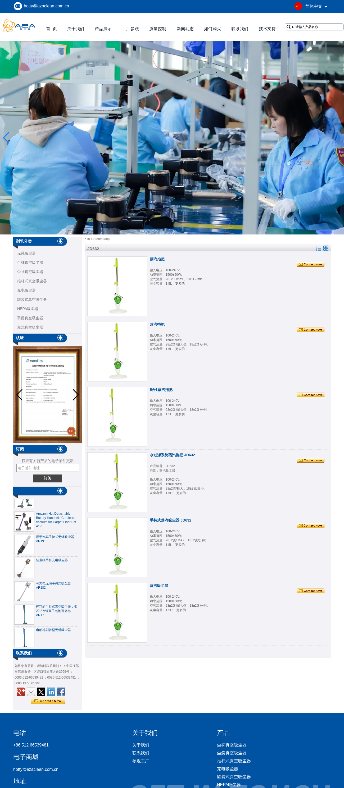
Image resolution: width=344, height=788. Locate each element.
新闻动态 (185, 28)
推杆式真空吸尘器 (32, 281)
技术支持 (267, 28)
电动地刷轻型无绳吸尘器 (53, 631)
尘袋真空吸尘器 (30, 272)
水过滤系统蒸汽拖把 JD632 (172, 455)
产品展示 (103, 28)
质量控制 (157, 28)
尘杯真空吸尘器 (30, 262)
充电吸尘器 (26, 290)
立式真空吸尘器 (30, 327)
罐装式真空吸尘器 (32, 299)
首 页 (51, 28)
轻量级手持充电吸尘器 (52, 561)
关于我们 (75, 28)
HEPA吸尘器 (27, 309)
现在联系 (48, 701)
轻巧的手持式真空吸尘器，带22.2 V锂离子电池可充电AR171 (56, 612)
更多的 (180, 283)
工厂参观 (130, 28)
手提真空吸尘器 (30, 318)
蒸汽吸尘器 (159, 585)
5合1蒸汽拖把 (161, 390)
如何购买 (212, 28)
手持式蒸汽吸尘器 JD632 (170, 520)
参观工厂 (140, 761)
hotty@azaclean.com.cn (46, 6)
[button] (159, 230)
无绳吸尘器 (26, 253)
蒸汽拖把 (157, 259)
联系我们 (239, 28)
